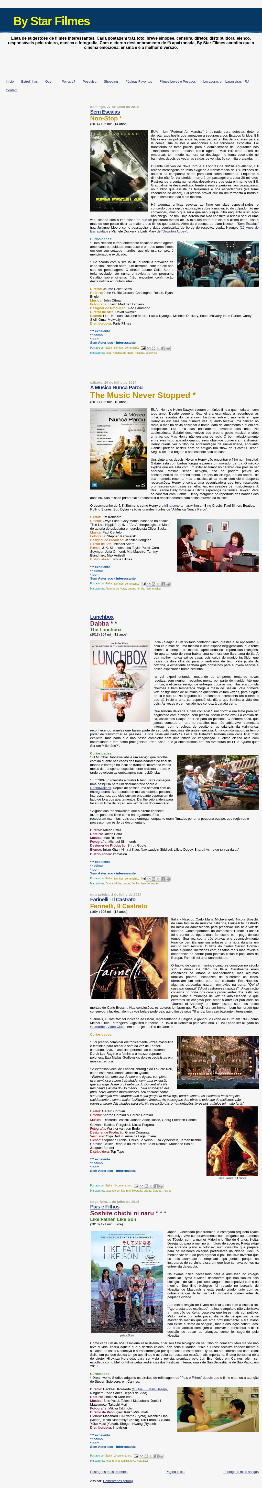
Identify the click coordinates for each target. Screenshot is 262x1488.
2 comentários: (123, 1455)
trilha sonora (173, 505)
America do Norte (123, 352)
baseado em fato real (118, 1190)
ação (109, 352)
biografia (137, 1190)
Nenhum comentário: (126, 347)
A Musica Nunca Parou (116, 387)
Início (10, 81)
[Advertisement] (131, 63)
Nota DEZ (142, 1460)
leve (148, 588)
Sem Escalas (105, 112)
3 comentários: (123, 1185)
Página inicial (175, 1472)
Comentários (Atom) (118, 1481)
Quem (49, 81)
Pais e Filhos (104, 1206)
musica (156, 588)
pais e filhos (127, 1335)
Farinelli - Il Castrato (112, 899)
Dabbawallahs (100, 788)
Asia (108, 883)
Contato (12, 90)
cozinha (116, 883)
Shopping (111, 81)
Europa (157, 1190)
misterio (139, 352)
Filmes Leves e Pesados (178, 81)
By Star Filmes (51, 21)
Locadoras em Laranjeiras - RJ (226, 81)
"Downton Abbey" (174, 231)
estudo (227, 1004)
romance (152, 883)
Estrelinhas (29, 81)
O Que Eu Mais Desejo (150, 1389)
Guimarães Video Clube (107, 1027)
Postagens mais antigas (241, 1472)
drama (131, 588)
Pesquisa (89, 81)
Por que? (68, 81)
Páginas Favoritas (138, 81)
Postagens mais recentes (108, 1472)
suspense (151, 352)
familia (140, 588)
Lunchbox (101, 617)
